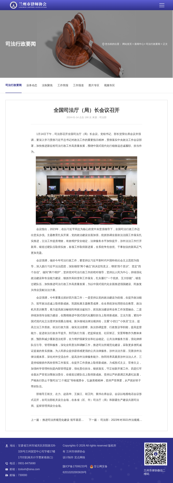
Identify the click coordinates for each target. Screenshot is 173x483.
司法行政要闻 (153, 44)
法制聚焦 (47, 85)
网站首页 (127, 44)
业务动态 (31, 85)
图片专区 (94, 85)
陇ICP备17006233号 (75, 466)
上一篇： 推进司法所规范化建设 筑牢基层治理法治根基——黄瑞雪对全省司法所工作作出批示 (58, 420)
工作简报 (62, 85)
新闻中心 (139, 44)
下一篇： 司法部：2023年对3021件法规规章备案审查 (115, 420)
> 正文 (164, 44)
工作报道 (78, 85)
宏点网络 (79, 457)
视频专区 (109, 85)
